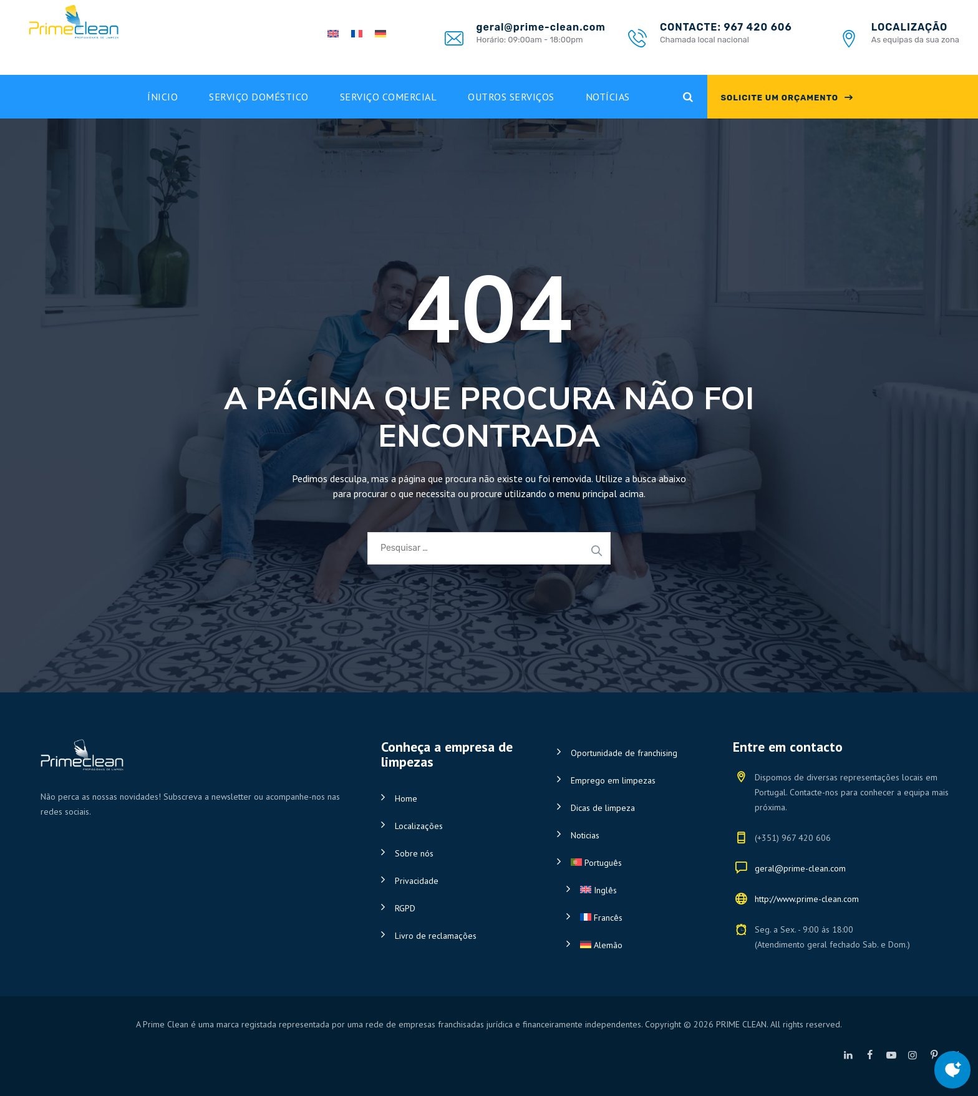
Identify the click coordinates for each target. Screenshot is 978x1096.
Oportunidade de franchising (624, 753)
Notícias (608, 96)
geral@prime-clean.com (800, 868)
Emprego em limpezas (613, 780)
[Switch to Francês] (640, 917)
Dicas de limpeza (603, 807)
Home (406, 798)
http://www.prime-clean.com (807, 898)
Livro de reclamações (436, 935)
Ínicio (162, 96)
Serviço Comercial (388, 96)
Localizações (419, 826)
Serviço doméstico (259, 96)
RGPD (405, 908)
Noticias (585, 835)
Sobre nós (414, 853)
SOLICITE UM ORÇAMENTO (779, 97)
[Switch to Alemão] (640, 945)
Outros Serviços (511, 96)
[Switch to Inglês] (640, 890)
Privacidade (416, 880)
